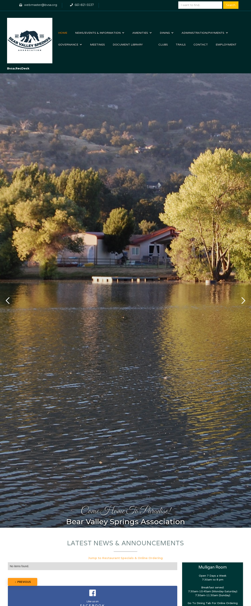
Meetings (97, 44)
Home (62, 33)
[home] (30, 38)
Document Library (128, 44)
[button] (99, 33)
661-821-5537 (84, 5)
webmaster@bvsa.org (40, 5)
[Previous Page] (22, 582)
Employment (226, 44)
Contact (201, 44)
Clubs (163, 44)
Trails (181, 44)
